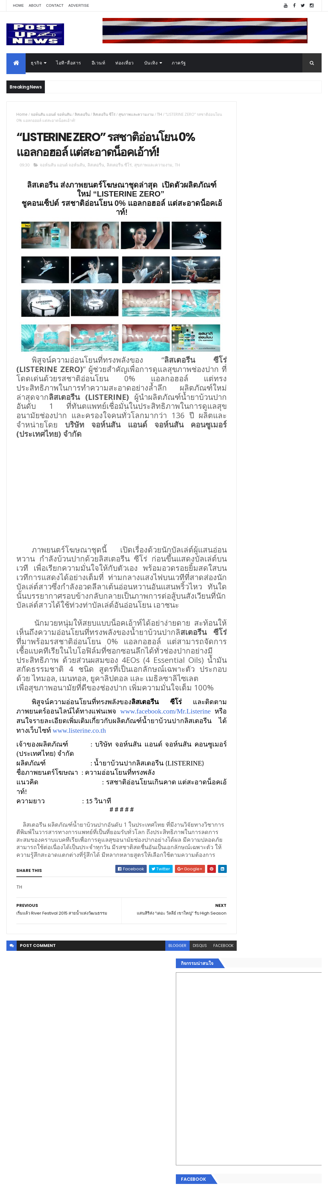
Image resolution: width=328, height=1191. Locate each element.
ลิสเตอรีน (82, 114)
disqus (176, 1016)
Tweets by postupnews (249, 593)
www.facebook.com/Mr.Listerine (61, 762)
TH (159, 114)
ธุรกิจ (36, 63)
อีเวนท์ (98, 63)
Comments (297, 1062)
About (35, 5)
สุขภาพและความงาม (136, 114)
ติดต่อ (229, 1046)
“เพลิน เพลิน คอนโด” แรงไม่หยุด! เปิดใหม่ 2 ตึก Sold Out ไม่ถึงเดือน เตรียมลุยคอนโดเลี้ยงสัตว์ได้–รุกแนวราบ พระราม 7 (287, 629)
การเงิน (231, 1000)
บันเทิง (151, 63)
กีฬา (228, 1008)
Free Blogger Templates (82, 1182)
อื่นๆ (228, 1038)
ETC (232, 1093)
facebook (200, 1016)
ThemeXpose (42, 1182)
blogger (154, 1016)
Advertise (79, 5)
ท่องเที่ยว (124, 63)
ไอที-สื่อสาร (68, 63)
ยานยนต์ (232, 977)
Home (18, 5)
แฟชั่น (230, 1023)
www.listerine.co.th (43, 781)
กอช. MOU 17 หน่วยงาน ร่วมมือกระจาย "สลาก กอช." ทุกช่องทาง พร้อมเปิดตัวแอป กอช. (282, 658)
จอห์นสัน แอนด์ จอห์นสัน (51, 114)
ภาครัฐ (179, 63)
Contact (54, 5)
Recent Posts (248, 1062)
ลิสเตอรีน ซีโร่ (104, 114)
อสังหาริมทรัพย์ (238, 970)
